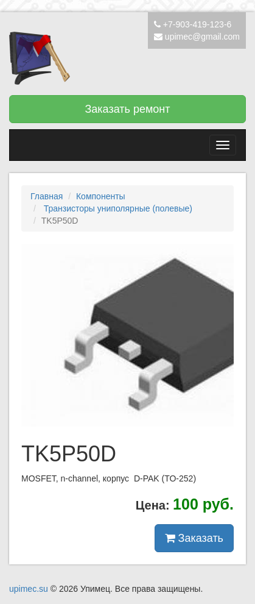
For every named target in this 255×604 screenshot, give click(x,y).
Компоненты (100, 196)
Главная (46, 196)
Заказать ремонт (127, 109)
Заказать (194, 538)
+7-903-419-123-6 (197, 24)
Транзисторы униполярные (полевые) (116, 208)
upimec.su (28, 589)
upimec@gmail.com (202, 36)
